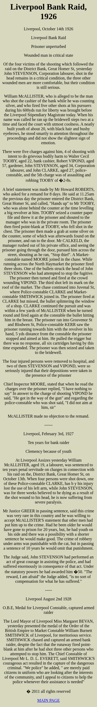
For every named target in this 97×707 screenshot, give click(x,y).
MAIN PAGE (48, 700)
